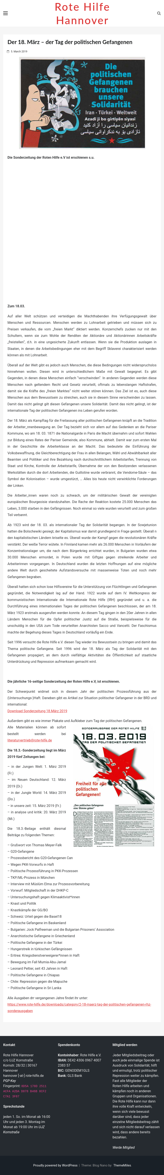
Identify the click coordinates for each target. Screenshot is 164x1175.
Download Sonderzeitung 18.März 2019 (37, 711)
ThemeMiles (122, 1165)
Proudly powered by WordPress (55, 1165)
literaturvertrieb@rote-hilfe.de (29, 740)
